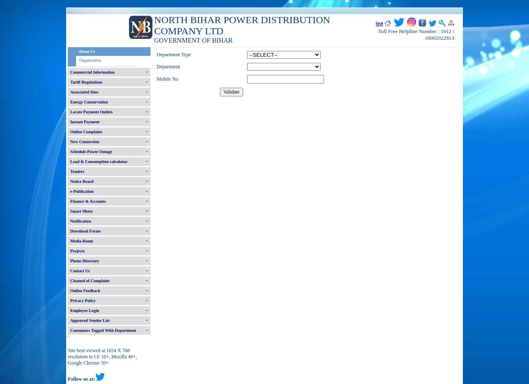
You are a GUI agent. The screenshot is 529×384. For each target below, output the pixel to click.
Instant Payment (85, 122)
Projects (77, 251)
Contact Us (80, 271)
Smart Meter (81, 211)
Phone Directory (84, 261)
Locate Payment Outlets (91, 112)
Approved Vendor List (90, 320)
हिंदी (379, 25)
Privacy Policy (82, 300)
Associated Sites (84, 92)
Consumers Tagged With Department (103, 330)
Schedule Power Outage (91, 151)
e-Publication (82, 191)
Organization (90, 60)
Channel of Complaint (90, 280)
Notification (80, 221)
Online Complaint (86, 132)
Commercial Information (92, 72)
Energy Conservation (89, 102)
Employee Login (84, 310)
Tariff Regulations (86, 82)
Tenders (77, 171)
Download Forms (85, 231)
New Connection (84, 141)
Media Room (81, 241)
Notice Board (81, 181)
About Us (87, 51)
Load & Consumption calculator (99, 161)
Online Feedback (85, 290)
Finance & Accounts (88, 201)
